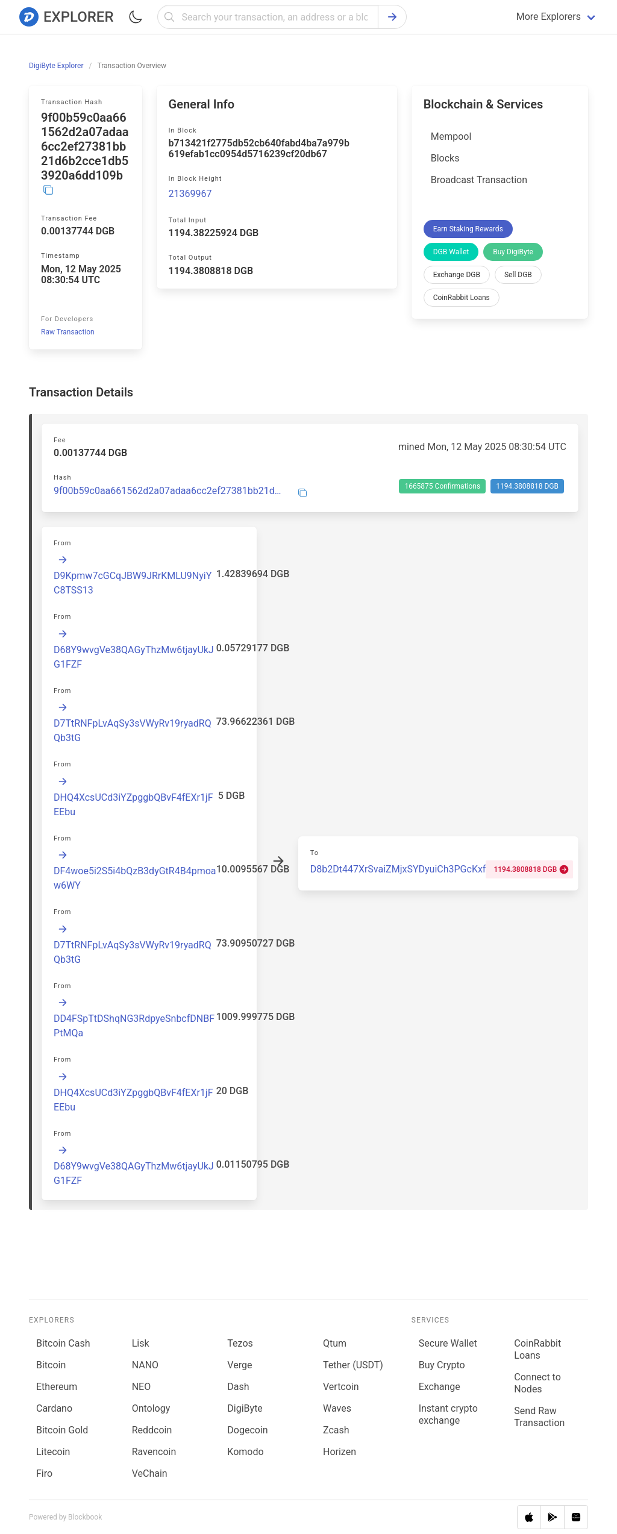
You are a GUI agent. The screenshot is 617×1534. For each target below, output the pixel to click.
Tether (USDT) (353, 1365)
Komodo (245, 1451)
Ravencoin (154, 1451)
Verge (239, 1365)
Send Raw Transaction (539, 1417)
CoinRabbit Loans (461, 297)
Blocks (445, 158)
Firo (44, 1473)
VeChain (150, 1473)
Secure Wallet (448, 1343)
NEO (141, 1386)
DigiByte (245, 1408)
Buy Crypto (442, 1365)
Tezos (239, 1343)
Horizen (339, 1451)
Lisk (140, 1343)
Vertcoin (341, 1386)
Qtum (334, 1343)
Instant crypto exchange (448, 1414)
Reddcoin (152, 1430)
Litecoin (53, 1451)
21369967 (190, 193)
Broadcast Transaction (479, 180)
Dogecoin (247, 1430)
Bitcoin (51, 1365)
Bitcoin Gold (62, 1430)
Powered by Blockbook (65, 1517)
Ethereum (56, 1386)
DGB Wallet (451, 252)
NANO (145, 1365)
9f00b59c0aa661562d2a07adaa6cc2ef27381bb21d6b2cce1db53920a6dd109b (168, 491)
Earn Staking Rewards (468, 229)
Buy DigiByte (513, 252)
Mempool (451, 136)
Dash (238, 1386)
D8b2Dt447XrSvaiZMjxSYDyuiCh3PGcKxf (398, 869)
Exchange (439, 1386)
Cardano (54, 1408)
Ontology (151, 1408)
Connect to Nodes (537, 1383)
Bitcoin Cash (63, 1343)
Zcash (336, 1430)
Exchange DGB (456, 275)
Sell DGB (518, 275)
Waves (337, 1408)
